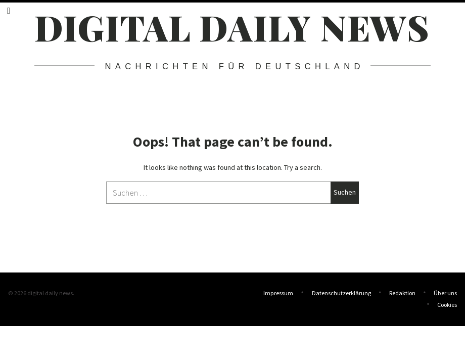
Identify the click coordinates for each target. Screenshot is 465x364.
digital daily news (232, 27)
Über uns (445, 293)
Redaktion (402, 293)
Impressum (278, 293)
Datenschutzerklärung (341, 293)
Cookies (447, 303)
